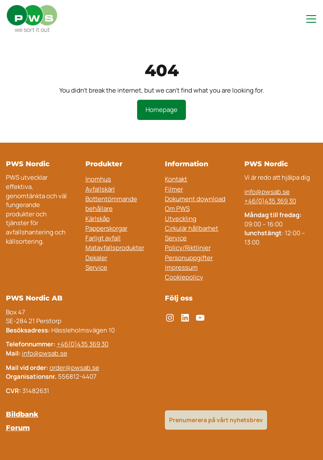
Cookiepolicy (184, 277)
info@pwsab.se (267, 191)
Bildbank (22, 414)
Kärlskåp (97, 218)
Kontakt (176, 179)
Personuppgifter (189, 257)
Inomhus (98, 179)
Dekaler (96, 257)
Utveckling (180, 218)
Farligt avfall (103, 238)
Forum (18, 427)
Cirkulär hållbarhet (191, 228)
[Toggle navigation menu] (307, 19)
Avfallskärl (100, 189)
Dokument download (195, 198)
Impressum (181, 267)
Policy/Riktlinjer (188, 247)
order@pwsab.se (74, 367)
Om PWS (177, 208)
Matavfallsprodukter (114, 247)
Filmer (174, 189)
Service (96, 267)
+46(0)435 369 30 (270, 201)
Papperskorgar (106, 228)
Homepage (161, 109)
